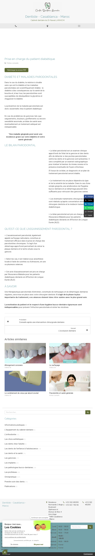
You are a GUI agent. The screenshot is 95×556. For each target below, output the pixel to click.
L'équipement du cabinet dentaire (19, 430)
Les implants (10, 463)
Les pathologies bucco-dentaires (19, 467)
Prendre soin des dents (15, 481)
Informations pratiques (15, 425)
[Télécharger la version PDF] (16, 70)
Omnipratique (10, 477)
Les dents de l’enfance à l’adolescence (21, 448)
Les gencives (10, 458)
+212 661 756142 (72, 505)
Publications (10, 486)
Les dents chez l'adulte (14, 444)
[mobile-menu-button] (79, 26)
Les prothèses (11, 472)
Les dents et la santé (14, 453)
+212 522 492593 (72, 502)
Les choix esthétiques (14, 439)
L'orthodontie (10, 434)
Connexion (88, 554)
